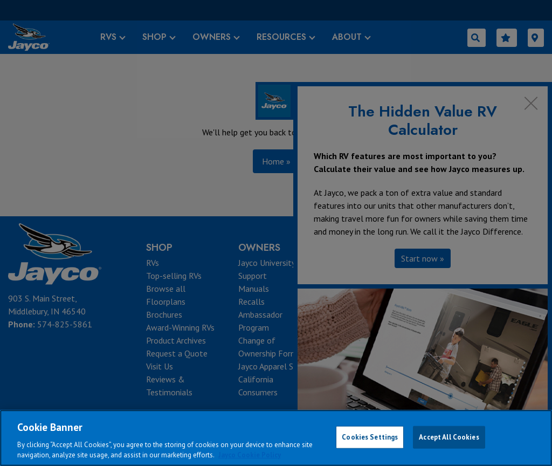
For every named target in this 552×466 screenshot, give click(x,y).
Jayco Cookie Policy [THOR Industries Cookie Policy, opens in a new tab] (249, 455)
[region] (276, 438)
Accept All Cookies (449, 437)
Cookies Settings (370, 437)
